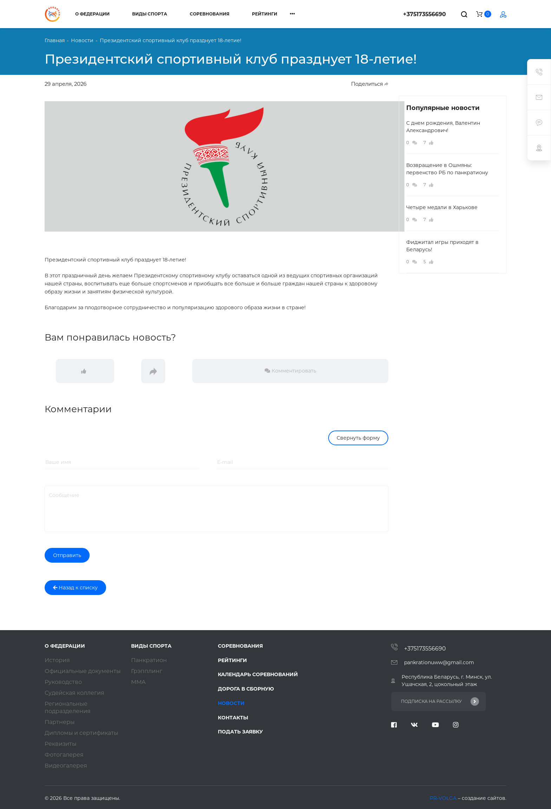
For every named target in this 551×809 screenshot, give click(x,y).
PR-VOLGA (444, 798)
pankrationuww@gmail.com (439, 662)
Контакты (233, 718)
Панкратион (149, 660)
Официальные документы (83, 671)
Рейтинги (264, 14)
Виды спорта (149, 14)
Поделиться (369, 84)
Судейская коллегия (74, 693)
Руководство (63, 682)
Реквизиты (61, 743)
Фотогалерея (64, 754)
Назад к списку (75, 587)
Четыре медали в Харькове (442, 207)
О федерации (92, 14)
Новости (231, 703)
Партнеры (60, 722)
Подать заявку (240, 732)
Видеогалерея (66, 765)
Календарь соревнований (258, 675)
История (57, 660)
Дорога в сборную (246, 689)
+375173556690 (424, 14)
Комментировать (290, 371)
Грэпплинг (146, 671)
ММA (138, 682)
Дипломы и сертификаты (82, 733)
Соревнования (209, 14)
